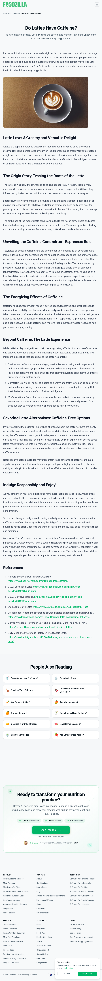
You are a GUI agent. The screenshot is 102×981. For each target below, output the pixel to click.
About (39, 876)
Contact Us (41, 908)
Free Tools (41, 958)
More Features (9, 910)
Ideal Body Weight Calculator (15, 958)
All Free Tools (9, 950)
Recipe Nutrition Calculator (15, 933)
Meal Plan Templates (12, 937)
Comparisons (42, 962)
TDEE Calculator (10, 924)
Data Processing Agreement (82, 937)
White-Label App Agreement (82, 941)
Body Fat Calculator (11, 962)
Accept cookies (87, 974)
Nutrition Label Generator (14, 954)
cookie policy (68, 968)
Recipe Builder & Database (14, 876)
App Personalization (11, 897)
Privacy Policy (75, 929)
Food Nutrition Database (14, 941)
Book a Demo (42, 884)
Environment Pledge (45, 900)
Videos (39, 941)
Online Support (43, 950)
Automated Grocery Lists (14, 893)
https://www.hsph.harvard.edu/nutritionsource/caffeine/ (40, 603)
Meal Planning (9, 880)
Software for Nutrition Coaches (83, 893)
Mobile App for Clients (12, 884)
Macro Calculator (10, 929)
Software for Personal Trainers (83, 876)
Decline (67, 974)
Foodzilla (7, 13)
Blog (39, 889)
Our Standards (43, 880)
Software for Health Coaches (82, 889)
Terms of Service (77, 924)
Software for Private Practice (82, 897)
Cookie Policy (75, 933)
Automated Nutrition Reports (16, 901)
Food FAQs (7, 945)
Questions (16, 13)
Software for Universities (80, 901)
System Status (43, 913)
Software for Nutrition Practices (16, 889)
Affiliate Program (44, 945)
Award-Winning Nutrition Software (47, 894)
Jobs (38, 904)
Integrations (8, 906)
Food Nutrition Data (45, 937)
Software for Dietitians (79, 884)
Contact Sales (42, 954)
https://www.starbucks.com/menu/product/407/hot (62, 629)
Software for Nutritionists (81, 880)
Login (39, 924)
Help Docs (41, 929)
